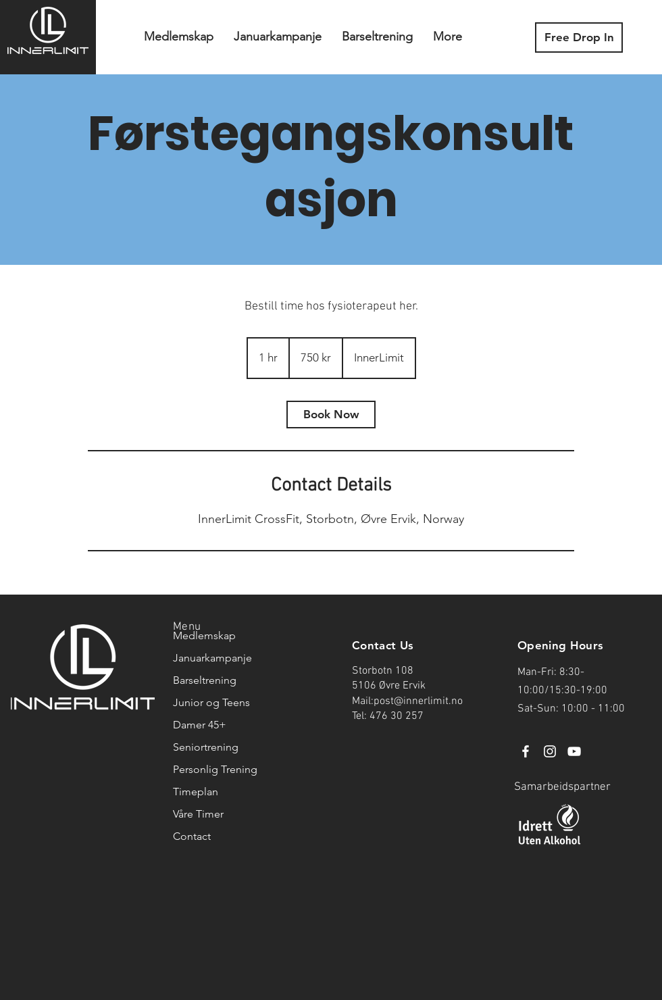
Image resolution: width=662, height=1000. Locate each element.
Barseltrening (204, 680)
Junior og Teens (211, 702)
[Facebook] (525, 751)
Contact (192, 836)
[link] (331, 414)
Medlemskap (204, 635)
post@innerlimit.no (418, 701)
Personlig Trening (213, 769)
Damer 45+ (199, 724)
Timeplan (195, 791)
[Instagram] (550, 751)
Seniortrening (205, 747)
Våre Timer (198, 813)
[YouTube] (574, 751)
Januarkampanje (212, 657)
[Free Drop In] (579, 37)
